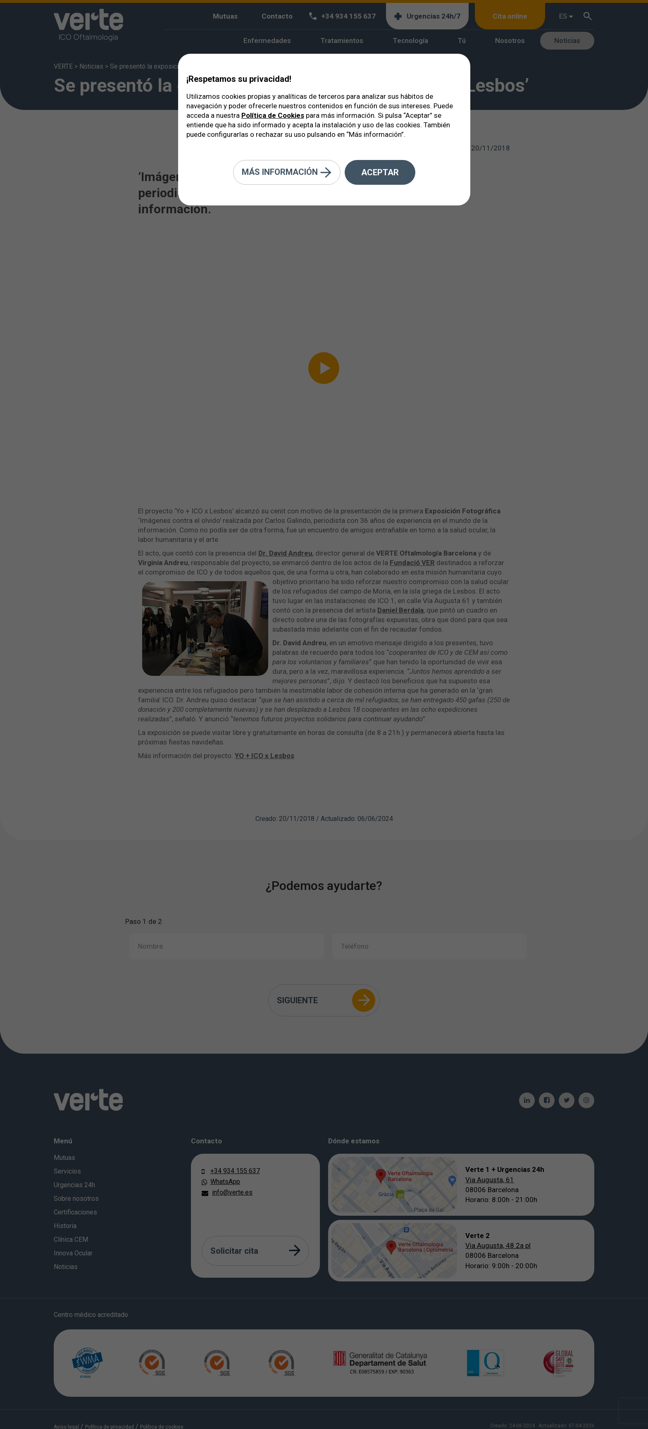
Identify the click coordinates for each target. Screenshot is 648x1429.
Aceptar (380, 172)
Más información (287, 173)
